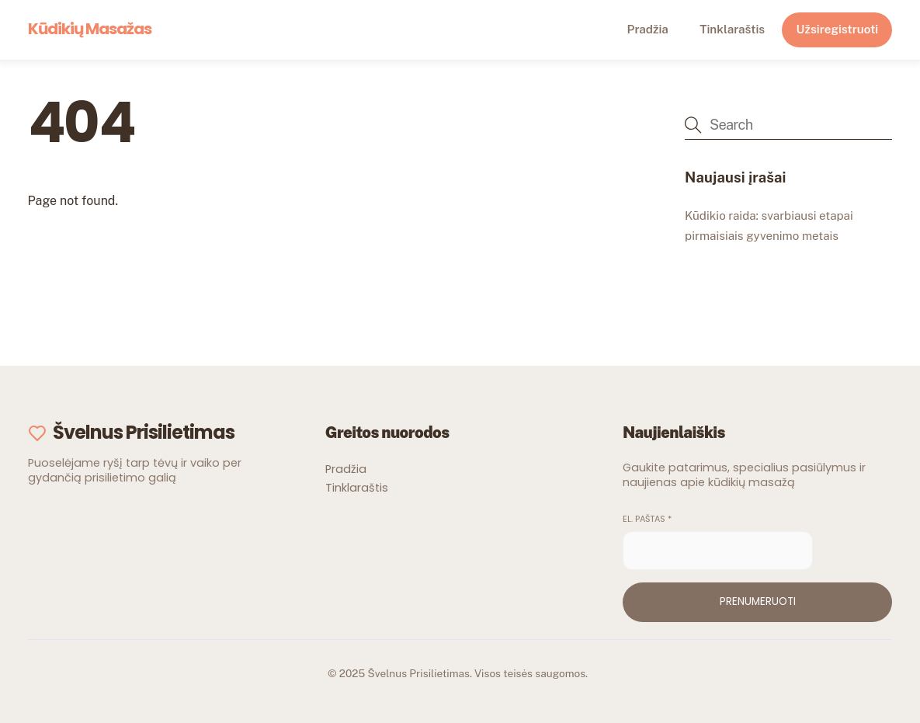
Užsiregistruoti (838, 29)
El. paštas (647, 519)
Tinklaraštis (732, 29)
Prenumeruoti (758, 601)
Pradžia (647, 29)
